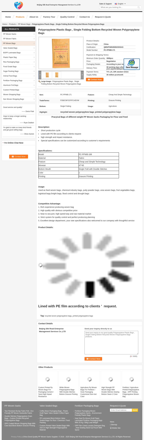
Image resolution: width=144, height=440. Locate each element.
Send (135, 410)
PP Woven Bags (24, 24)
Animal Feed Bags (10, 76)
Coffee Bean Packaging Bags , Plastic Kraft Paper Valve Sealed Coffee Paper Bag (54, 413)
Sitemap (114, 425)
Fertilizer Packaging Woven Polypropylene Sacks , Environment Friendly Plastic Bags (88, 413)
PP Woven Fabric (9, 39)
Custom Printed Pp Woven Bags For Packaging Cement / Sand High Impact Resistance (46, 391)
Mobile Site (115, 428)
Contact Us (84, 17)
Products (20, 17)
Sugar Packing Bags (11, 71)
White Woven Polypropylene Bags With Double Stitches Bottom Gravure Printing (68, 390)
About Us (34, 17)
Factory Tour (49, 17)
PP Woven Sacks (9, 34)
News (112, 422)
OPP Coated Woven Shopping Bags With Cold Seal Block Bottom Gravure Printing (19, 425)
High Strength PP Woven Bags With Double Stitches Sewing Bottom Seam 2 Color (110, 390)
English (122, 4)
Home (8, 17)
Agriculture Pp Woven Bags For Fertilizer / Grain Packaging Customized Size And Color (88, 391)
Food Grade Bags (10, 67)
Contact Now (96, 79)
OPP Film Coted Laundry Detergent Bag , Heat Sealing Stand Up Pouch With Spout (90, 428)
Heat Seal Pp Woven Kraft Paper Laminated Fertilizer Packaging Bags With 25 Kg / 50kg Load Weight (88, 420)
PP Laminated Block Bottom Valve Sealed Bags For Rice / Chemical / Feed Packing (55, 420)
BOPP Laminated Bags (12, 53)
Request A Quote (103, 17)
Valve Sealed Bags (10, 48)
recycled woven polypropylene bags (58, 316)
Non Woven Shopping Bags (13, 99)
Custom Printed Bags (11, 90)
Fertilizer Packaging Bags (12, 81)
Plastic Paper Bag (10, 57)
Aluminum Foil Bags (10, 85)
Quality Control (67, 17)
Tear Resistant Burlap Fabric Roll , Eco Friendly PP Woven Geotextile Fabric (18, 412)
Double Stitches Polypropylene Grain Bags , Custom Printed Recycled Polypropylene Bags (18, 418)
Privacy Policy (16, 437)
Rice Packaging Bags (11, 62)
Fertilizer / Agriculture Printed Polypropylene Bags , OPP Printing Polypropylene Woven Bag (130, 391)
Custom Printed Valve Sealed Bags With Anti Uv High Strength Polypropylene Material (55, 428)
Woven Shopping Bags (11, 94)
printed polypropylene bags (83, 316)
